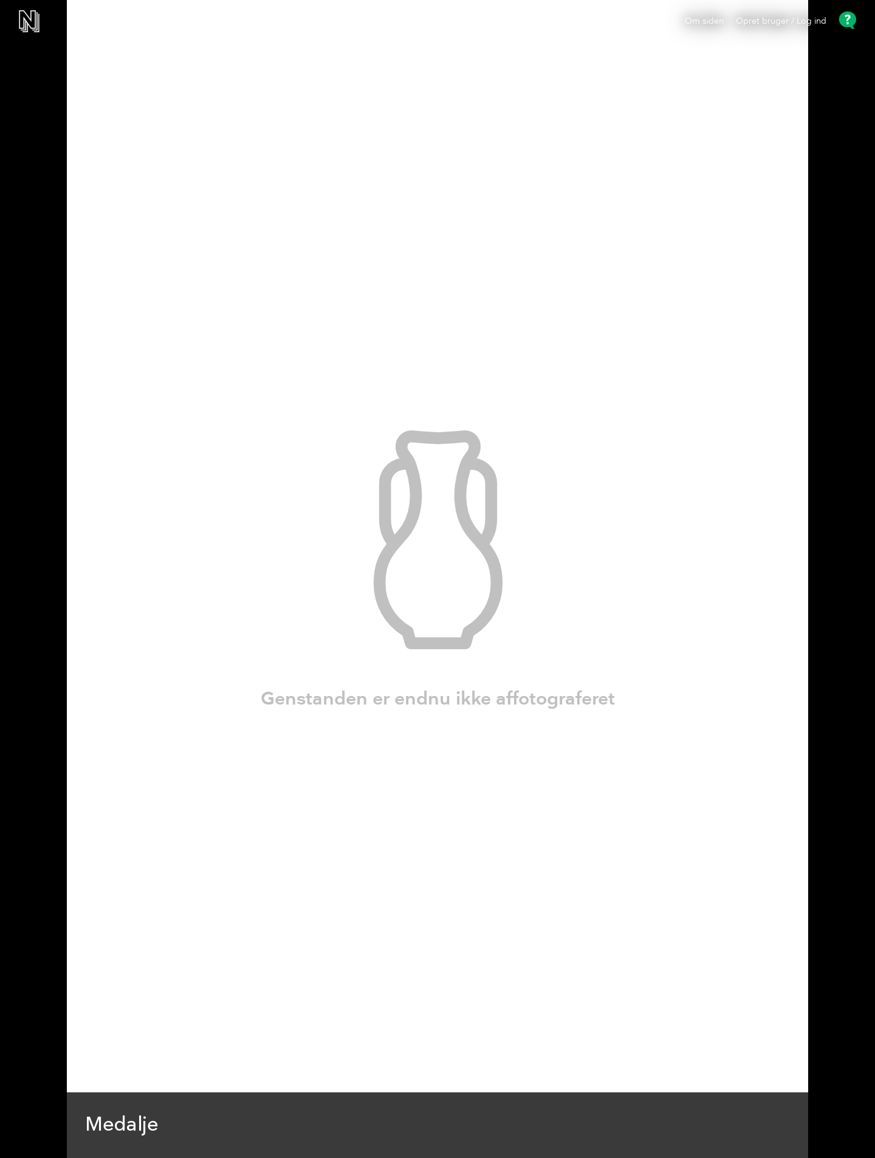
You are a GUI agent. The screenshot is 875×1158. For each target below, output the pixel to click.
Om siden (704, 21)
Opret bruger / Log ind (781, 21)
